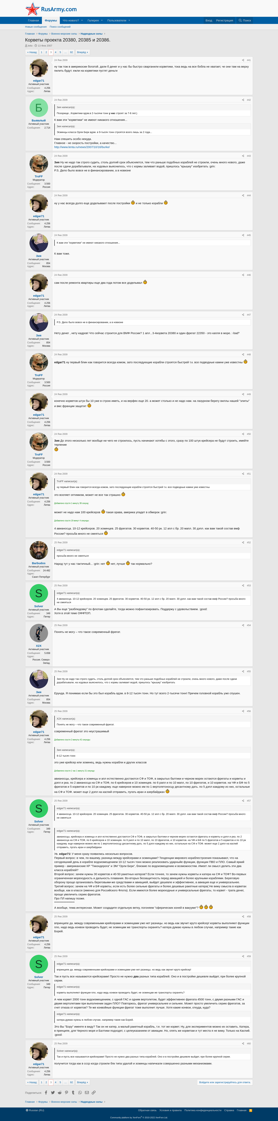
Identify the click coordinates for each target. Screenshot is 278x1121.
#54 (249, 625)
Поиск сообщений (60, 26)
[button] (82, 20)
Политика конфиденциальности (202, 1110)
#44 (249, 195)
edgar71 (38, 80)
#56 (249, 711)
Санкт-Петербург (41, 577)
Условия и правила (170, 1110)
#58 (249, 916)
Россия (46, 187)
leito (30, 45)
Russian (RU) (35, 1110)
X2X (38, 645)
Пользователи (116, 20)
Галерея (93, 20)
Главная (33, 20)
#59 (249, 956)
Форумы (51, 20)
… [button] (65, 52)
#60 (249, 1043)
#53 (249, 585)
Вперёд (81, 52)
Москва (46, 266)
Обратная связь (147, 1110)
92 (71, 52)
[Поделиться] (243, 60)
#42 (249, 100)
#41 (249, 60)
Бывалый (39, 120)
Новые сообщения (36, 26)
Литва (47, 91)
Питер (47, 616)
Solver (38, 606)
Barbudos (38, 563)
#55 (249, 671)
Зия (38, 255)
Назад (32, 52)
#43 (249, 156)
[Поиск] (244, 20)
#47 (249, 314)
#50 (249, 434)
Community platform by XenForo (139, 1117)
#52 (249, 542)
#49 (249, 394)
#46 (249, 275)
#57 (249, 800)
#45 (249, 235)
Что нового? (71, 20)
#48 (249, 354)
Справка (229, 1110)
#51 (249, 473)
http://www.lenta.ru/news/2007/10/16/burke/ (82, 147)
